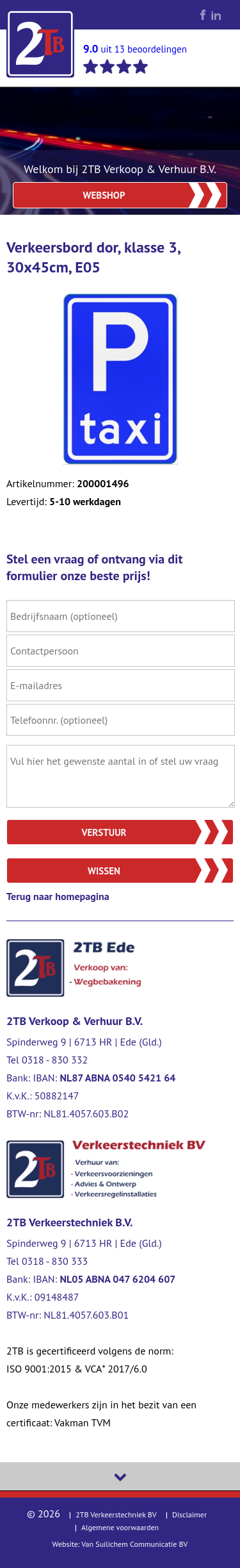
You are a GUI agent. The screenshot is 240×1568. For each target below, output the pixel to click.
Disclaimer (189, 1514)
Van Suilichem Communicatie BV (134, 1544)
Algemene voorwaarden (120, 1527)
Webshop (104, 195)
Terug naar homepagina (57, 896)
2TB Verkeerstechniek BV (116, 1514)
